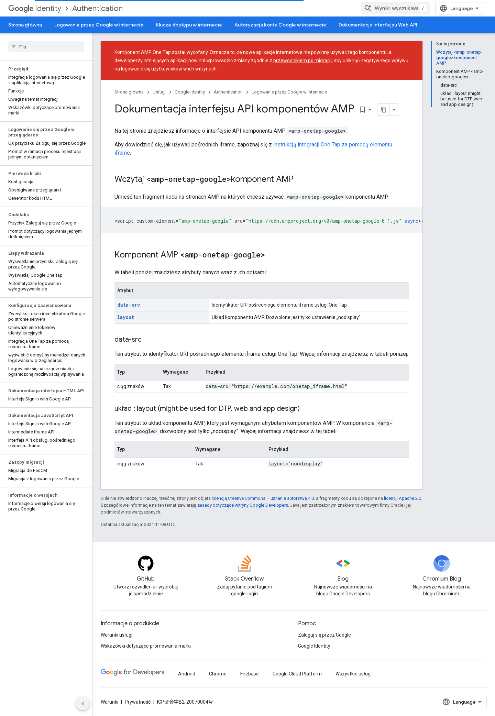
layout (125, 317)
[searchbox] (46, 46)
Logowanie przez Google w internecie (98, 25)
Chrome (218, 673)
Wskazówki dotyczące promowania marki (146, 646)
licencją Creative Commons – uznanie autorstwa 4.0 (263, 498)
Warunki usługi (116, 635)
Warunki (109, 702)
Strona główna (25, 25)
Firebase (249, 673)
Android (186, 673)
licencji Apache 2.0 (402, 498)
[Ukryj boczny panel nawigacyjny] (83, 704)
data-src (128, 304)
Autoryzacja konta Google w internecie (280, 25)
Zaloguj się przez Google (324, 635)
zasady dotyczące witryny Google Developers (242, 505)
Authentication (97, 8)
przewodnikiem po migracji (302, 60)
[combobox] (395, 8)
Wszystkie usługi (354, 673)
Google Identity (190, 92)
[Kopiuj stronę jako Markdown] (383, 109)
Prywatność (138, 702)
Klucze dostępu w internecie (189, 25)
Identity (34, 8)
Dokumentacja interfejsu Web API (378, 25)
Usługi (159, 92)
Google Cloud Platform (297, 673)
